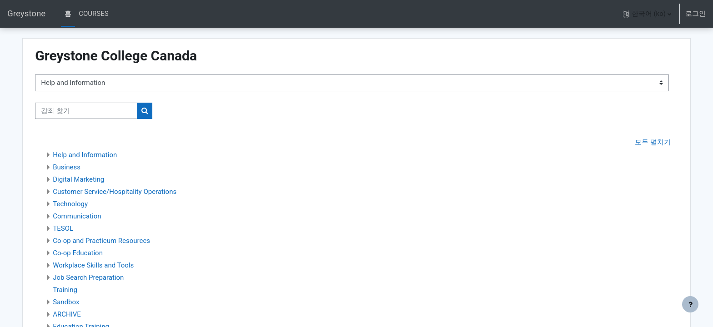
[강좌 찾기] (102, 111)
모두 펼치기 (636, 143)
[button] (647, 14)
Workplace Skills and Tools (109, 266)
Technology (86, 204)
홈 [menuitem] (68, 14)
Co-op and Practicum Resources (117, 241)
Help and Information (101, 155)
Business (83, 168)
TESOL (79, 229)
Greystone (26, 14)
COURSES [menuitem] (93, 14)
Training (81, 290)
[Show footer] (690, 304)
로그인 (695, 14)
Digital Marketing (95, 180)
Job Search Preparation (104, 278)
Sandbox (82, 302)
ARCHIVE (83, 315)
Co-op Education (94, 253)
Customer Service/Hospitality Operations (131, 192)
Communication (93, 217)
